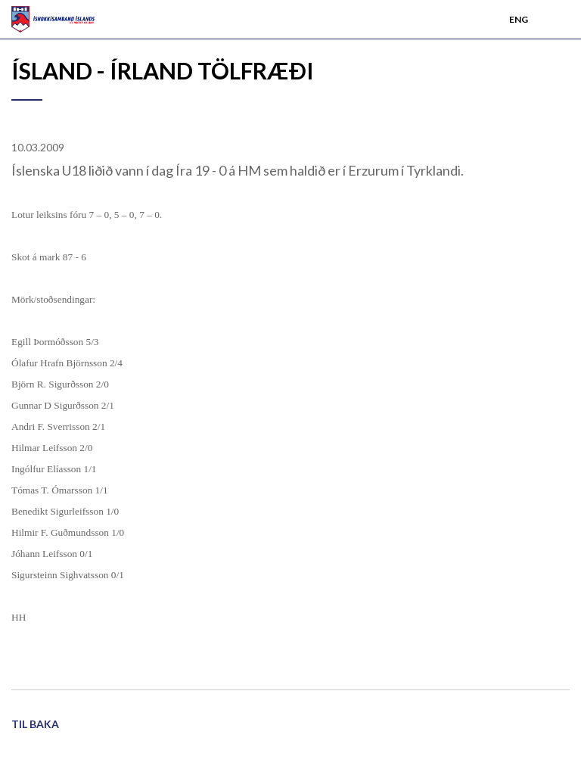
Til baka (35, 723)
